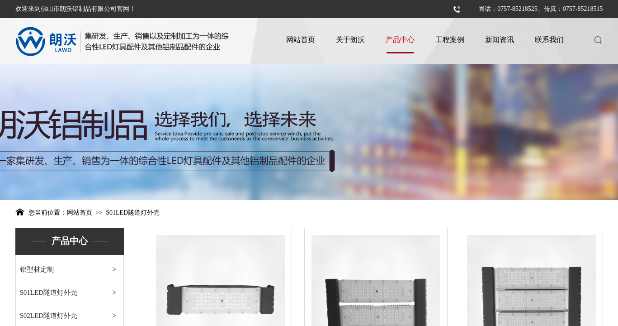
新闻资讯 (499, 39)
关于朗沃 (350, 39)
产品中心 (400, 39)
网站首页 (300, 39)
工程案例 (449, 39)
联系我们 (549, 39)
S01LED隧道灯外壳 (133, 212)
